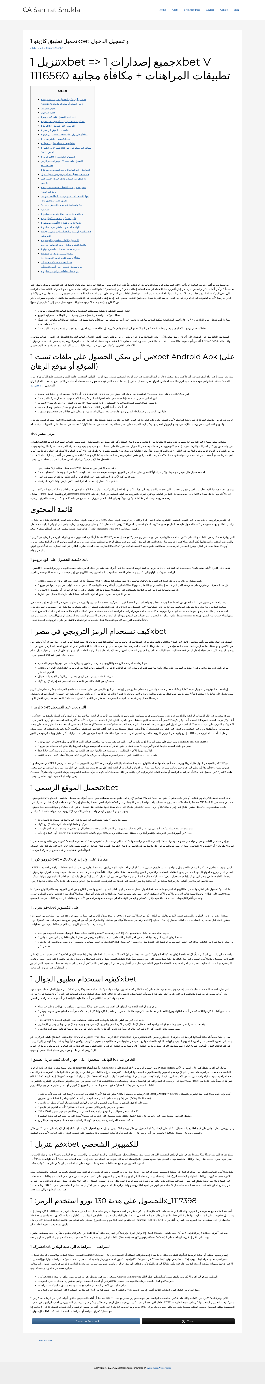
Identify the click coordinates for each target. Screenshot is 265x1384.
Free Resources (195, 9)
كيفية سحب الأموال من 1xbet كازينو (60, 227)
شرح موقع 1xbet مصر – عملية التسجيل (61, 258)
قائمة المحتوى (48, 112)
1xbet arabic (38, 48)
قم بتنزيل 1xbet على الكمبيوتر (56, 139)
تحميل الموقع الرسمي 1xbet (56, 130)
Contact (226, 9)
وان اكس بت (37, 394)
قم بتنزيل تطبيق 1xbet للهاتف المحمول (61, 236)
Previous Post (44, 1349)
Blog (237, 9)
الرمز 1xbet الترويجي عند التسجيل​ (59, 125)
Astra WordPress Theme (159, 1367)
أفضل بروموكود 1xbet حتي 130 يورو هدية (62, 231)
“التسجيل (46, 218)
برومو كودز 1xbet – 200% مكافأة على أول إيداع (65, 134)
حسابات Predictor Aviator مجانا (57, 271)
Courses (212, 9)
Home (168, 9)
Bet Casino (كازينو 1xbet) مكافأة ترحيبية (62, 266)
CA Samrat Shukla (51, 10)
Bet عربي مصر (49, 108)
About (179, 9)
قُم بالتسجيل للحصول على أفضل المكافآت (63, 275)
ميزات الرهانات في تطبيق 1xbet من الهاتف (63, 222)
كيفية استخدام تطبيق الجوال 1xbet (59, 143)
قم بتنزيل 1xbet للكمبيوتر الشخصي (59, 156)
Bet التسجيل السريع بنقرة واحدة (57, 262)
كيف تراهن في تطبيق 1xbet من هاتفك (61, 280)
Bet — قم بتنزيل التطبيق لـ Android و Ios (62, 214)
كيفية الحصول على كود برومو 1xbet (59, 117)
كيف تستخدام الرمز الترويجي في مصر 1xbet (64, 121)
